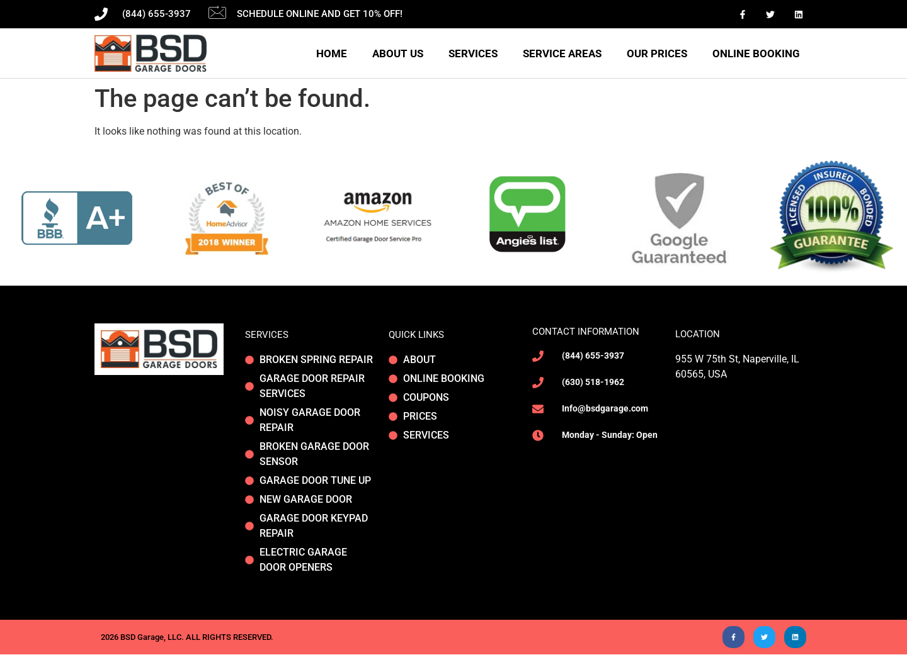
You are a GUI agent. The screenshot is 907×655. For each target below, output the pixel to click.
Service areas (562, 53)
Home (331, 53)
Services (473, 53)
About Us (397, 53)
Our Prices (657, 53)
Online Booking (756, 53)
